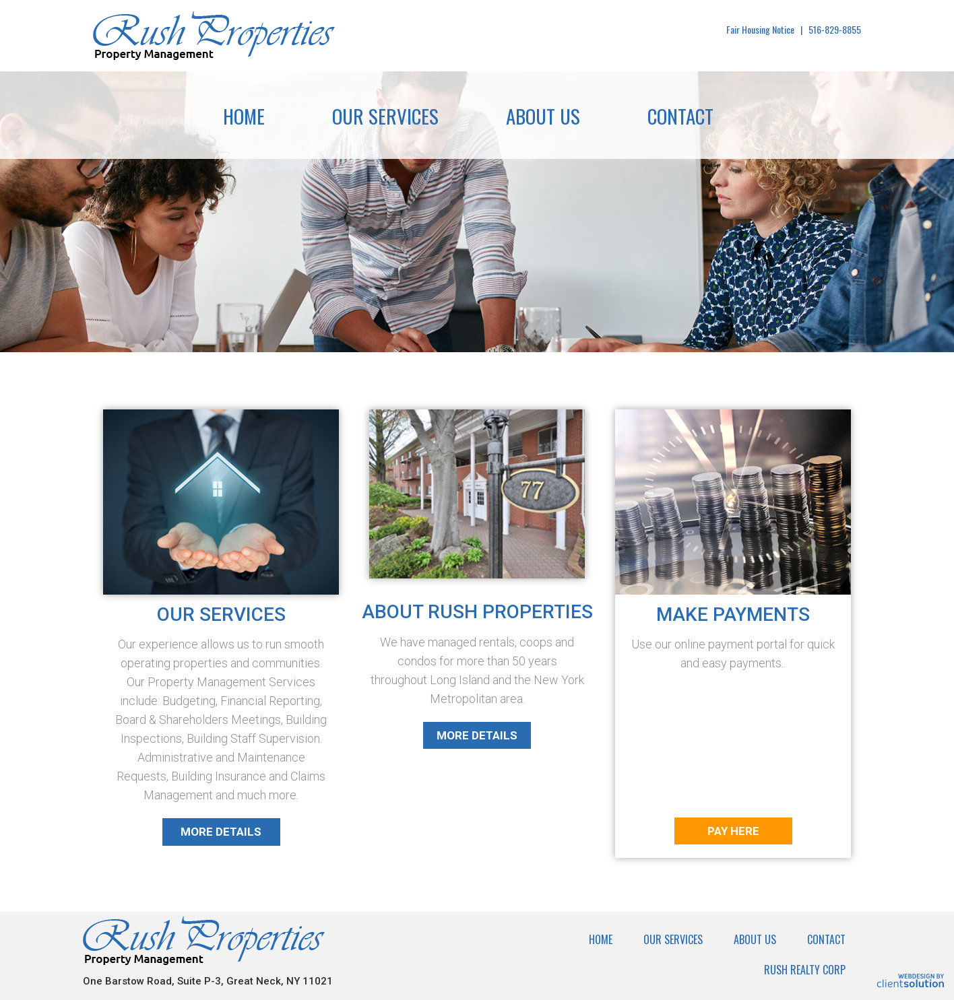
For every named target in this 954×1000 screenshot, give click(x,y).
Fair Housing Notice (760, 29)
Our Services (385, 115)
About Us (543, 115)
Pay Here (733, 831)
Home (244, 115)
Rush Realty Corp (805, 970)
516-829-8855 (834, 29)
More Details (221, 831)
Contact (680, 115)
